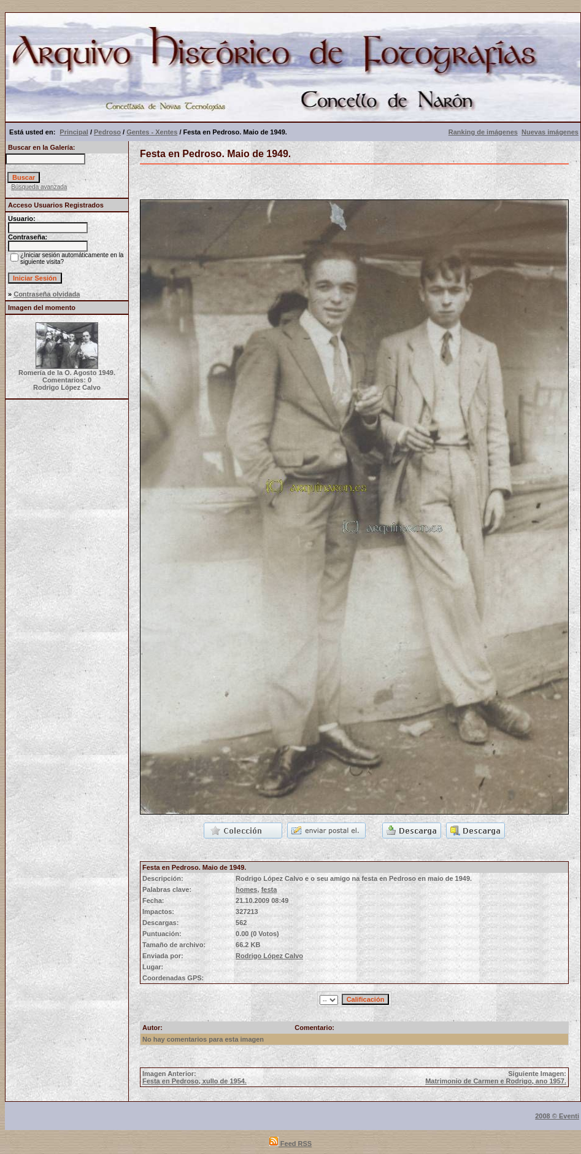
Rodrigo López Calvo (269, 955)
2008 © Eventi (557, 1116)
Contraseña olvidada (46, 294)
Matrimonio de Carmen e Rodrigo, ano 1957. (495, 1081)
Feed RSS (290, 1143)
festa (269, 889)
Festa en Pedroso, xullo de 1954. (194, 1081)
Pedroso (107, 132)
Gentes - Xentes (151, 132)
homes (246, 889)
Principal (74, 132)
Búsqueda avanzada (39, 187)
